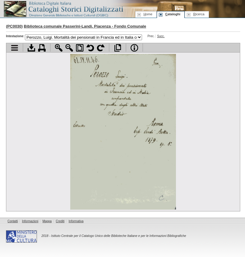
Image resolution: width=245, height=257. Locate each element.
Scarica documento (31, 48)
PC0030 (14, 26)
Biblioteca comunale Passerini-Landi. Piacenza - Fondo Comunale (85, 26)
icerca (198, 14)
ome (148, 14)
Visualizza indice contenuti (14, 48)
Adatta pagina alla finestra (79, 48)
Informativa (76, 221)
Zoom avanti (58, 48)
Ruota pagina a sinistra (90, 48)
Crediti (60, 221)
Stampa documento (42, 48)
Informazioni (30, 221)
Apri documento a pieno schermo (117, 48)
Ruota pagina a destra (100, 48)
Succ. (161, 36)
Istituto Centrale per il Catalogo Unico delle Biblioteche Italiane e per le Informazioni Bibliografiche (118, 236)
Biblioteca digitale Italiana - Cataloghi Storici (63, 8)
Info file (134, 48)
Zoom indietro (69, 48)
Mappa (47, 221)
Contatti (13, 221)
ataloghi (172, 14)
